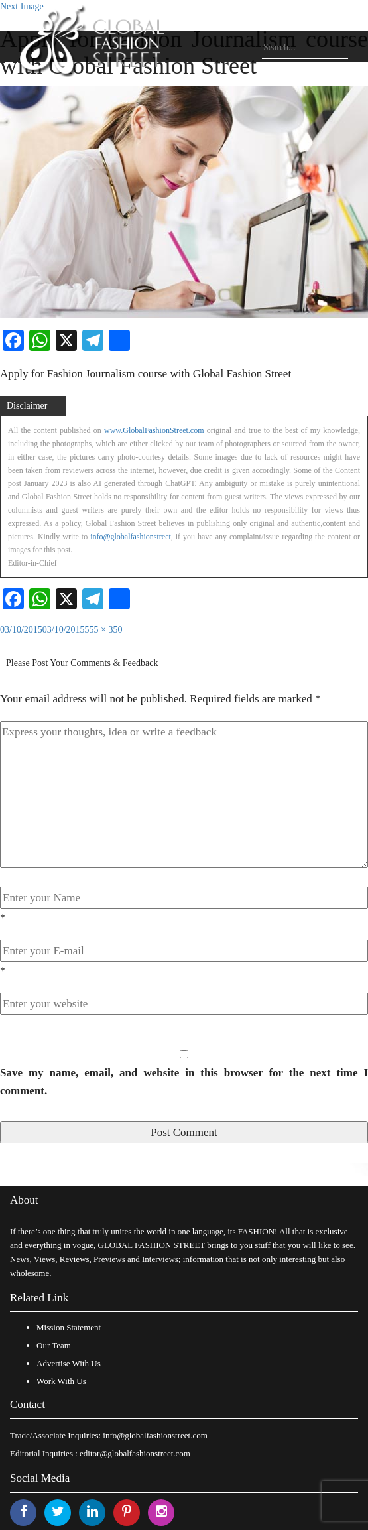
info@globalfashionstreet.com (155, 1435)
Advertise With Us (68, 1363)
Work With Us (61, 1381)
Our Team (53, 1345)
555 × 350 (104, 630)
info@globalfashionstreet (130, 536)
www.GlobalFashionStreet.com (154, 430)
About (24, 1200)
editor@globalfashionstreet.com (135, 1453)
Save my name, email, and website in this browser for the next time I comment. (184, 1081)
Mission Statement (68, 1327)
